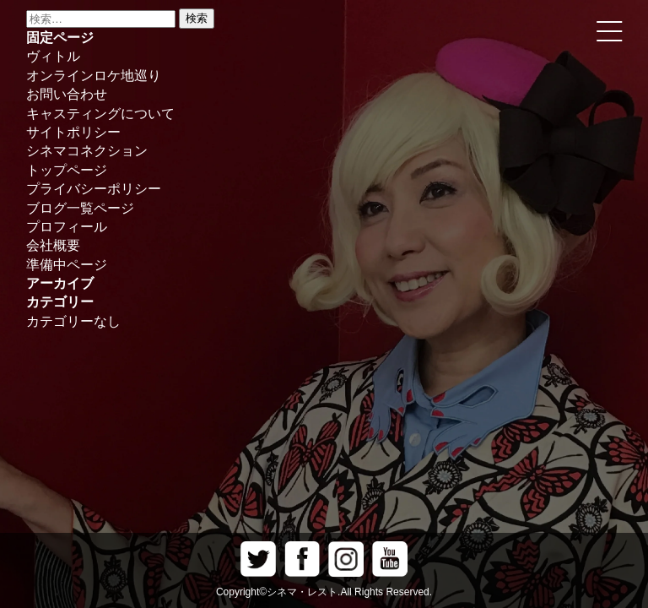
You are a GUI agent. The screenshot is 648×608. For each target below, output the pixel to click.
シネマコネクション (87, 151)
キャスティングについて (100, 113)
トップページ (66, 170)
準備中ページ (66, 265)
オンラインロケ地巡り (93, 75)
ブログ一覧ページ (80, 208)
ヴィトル (53, 56)
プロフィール (66, 227)
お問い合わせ (66, 94)
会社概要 (53, 245)
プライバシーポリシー (93, 189)
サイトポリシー (73, 132)
